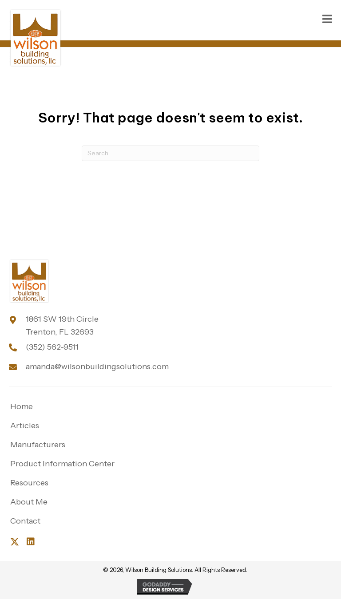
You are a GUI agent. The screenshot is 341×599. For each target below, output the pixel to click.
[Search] (170, 153)
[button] (14, 542)
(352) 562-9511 (52, 347)
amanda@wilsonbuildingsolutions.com (97, 366)
